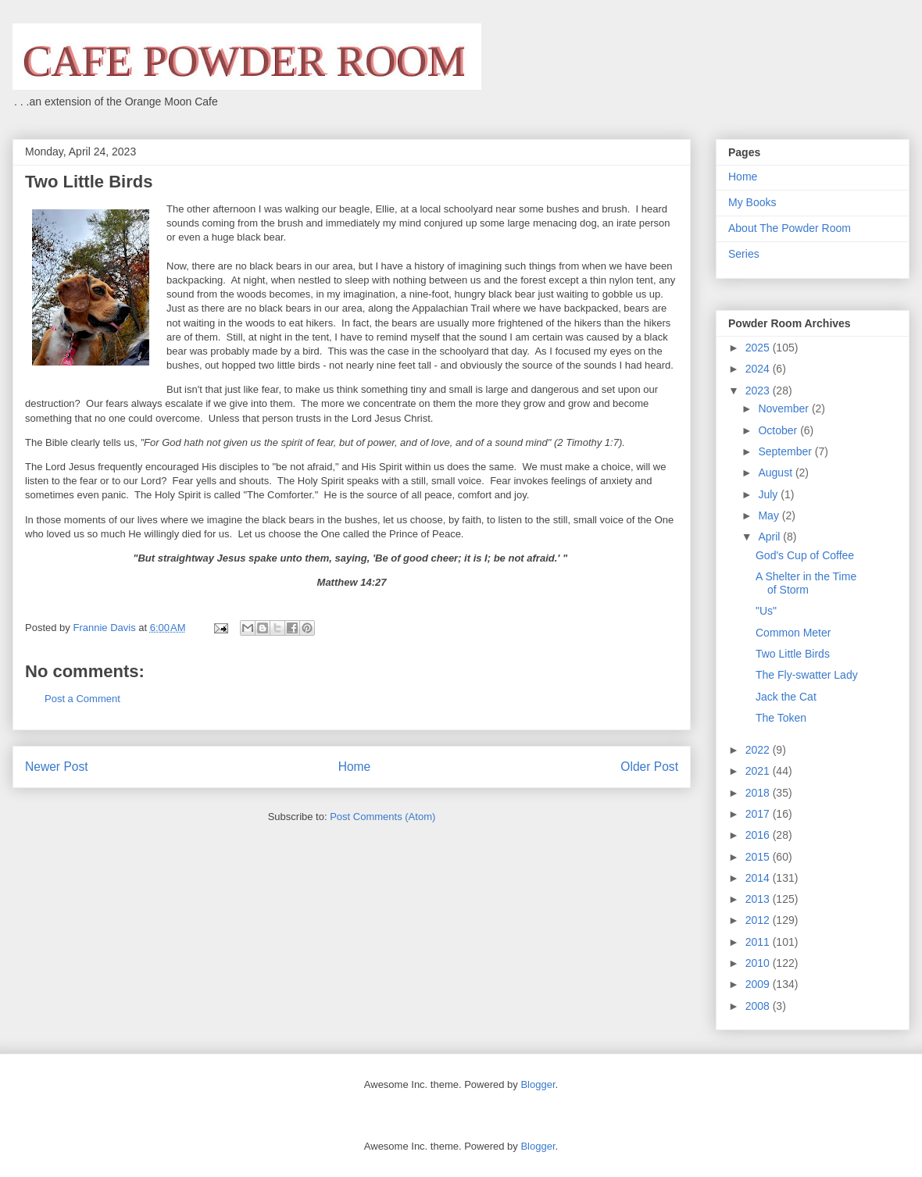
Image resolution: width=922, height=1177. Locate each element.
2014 (759, 878)
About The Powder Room (789, 228)
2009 (759, 984)
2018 (759, 792)
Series (743, 254)
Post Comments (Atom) (382, 816)
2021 (759, 771)
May (769, 515)
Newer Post (56, 766)
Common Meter (793, 632)
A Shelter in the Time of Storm (806, 583)
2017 (759, 814)
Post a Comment (82, 698)
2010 (759, 963)
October (779, 430)
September (786, 451)
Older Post (649, 766)
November (784, 408)
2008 (759, 1006)
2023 (759, 390)
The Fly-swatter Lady (807, 675)
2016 (759, 835)
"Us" (766, 611)
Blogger (537, 1084)
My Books (752, 202)
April (770, 536)
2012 (759, 920)
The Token (781, 718)
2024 (759, 368)
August (776, 472)
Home (354, 766)
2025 (759, 347)
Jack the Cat (786, 696)
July (769, 494)
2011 (759, 942)
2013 (759, 899)
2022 (759, 750)
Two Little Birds (793, 653)
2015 (759, 857)
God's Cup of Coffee (805, 555)
